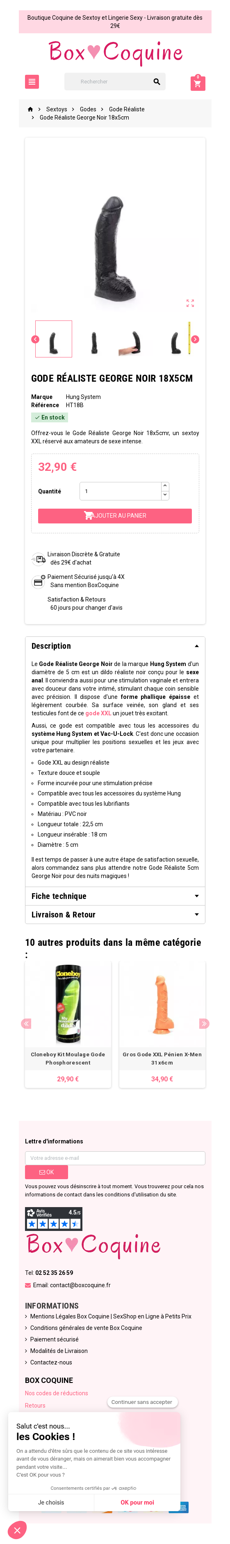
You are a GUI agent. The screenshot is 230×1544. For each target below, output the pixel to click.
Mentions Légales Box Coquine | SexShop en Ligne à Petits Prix (110, 1316)
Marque (41, 397)
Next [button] (204, 1024)
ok (46, 1172)
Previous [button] (26, 1024)
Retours (35, 1405)
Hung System (83, 397)
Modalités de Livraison (59, 1351)
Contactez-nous (51, 1362)
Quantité (49, 491)
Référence (45, 405)
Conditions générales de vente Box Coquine (86, 1328)
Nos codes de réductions (56, 1393)
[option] (68, 1024)
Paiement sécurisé (54, 1339)
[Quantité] (121, 491)
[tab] (115, 646)
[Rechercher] (114, 81)
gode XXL (98, 713)
